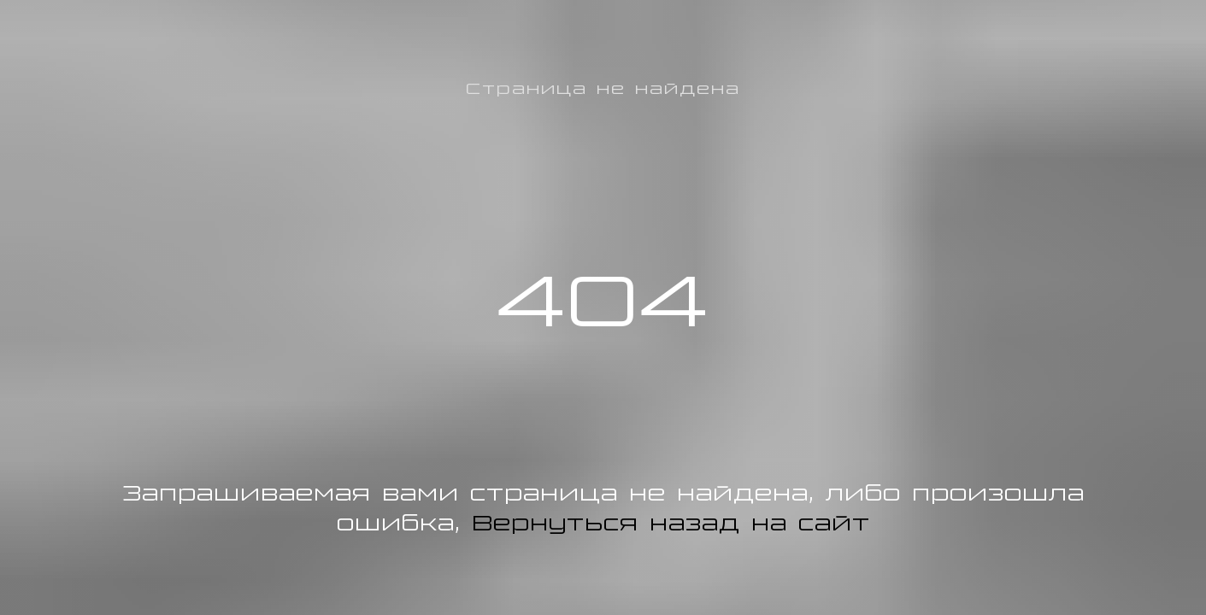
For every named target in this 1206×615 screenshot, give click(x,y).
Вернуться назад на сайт (671, 523)
